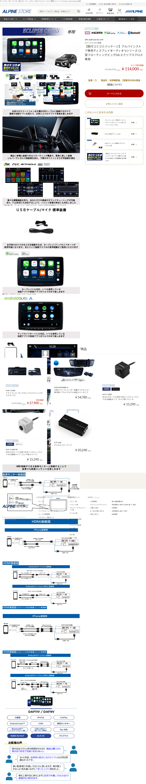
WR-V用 (72, 535)
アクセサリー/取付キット (47, 517)
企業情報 (114, 514)
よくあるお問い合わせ (108, 4)
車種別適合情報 (85, 19)
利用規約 (114, 508)
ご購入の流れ (94, 508)
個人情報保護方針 (117, 501)
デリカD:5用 (73, 513)
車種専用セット (48, 19)
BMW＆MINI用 (74, 544)
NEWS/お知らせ (126, 4)
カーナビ (41, 501)
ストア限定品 (28, 19)
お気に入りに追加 (114, 104)
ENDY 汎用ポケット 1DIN (113, 134)
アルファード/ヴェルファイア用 (78, 509)
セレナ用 (72, 528)
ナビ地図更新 (67, 19)
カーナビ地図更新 (44, 514)
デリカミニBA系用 (75, 519)
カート (119, 11)
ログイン (99, 11)
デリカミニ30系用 (75, 525)
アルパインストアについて (98, 505)
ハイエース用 (74, 505)
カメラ (41, 508)
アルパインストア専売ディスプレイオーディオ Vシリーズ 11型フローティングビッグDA (115, 122)
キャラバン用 (74, 531)
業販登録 (110, 11)
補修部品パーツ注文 (126, 19)
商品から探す (9, 19)
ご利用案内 (92, 4)
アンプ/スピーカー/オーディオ (48, 511)
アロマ (41, 520)
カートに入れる (114, 93)
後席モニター (43, 505)
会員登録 (89, 11)
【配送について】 (114, 84)
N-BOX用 (73, 541)
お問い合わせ (94, 514)
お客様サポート (103, 19)
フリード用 (73, 538)
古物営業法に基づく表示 (119, 511)
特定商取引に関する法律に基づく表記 (124, 505)
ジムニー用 (73, 501)
